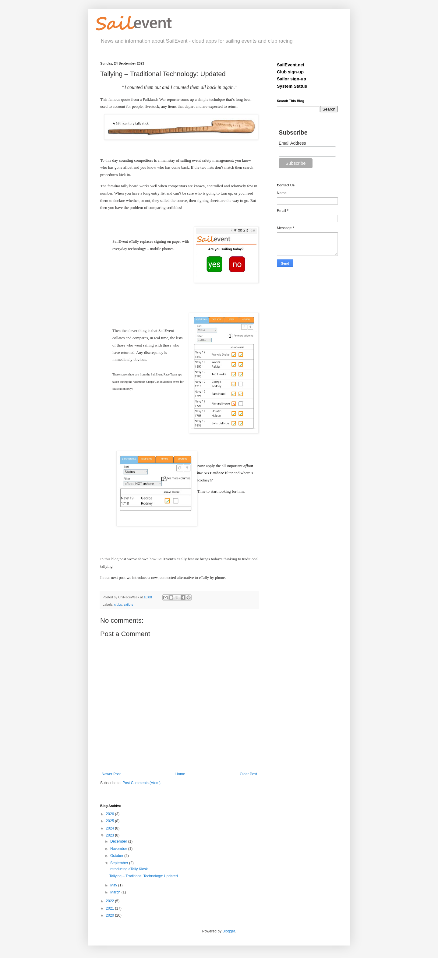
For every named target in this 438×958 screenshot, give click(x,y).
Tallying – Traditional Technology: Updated (143, 876)
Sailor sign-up (291, 78)
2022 (110, 901)
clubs (118, 604)
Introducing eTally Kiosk (128, 869)
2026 (110, 814)
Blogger (228, 931)
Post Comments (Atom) (141, 783)
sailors (128, 604)
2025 (110, 821)
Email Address (292, 143)
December (119, 841)
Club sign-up (290, 71)
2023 (110, 835)
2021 (110, 908)
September (119, 863)
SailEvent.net (290, 64)
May (114, 885)
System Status (292, 86)
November (119, 849)
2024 (110, 828)
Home (180, 774)
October (117, 856)
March (116, 892)
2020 (110, 915)
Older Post (248, 774)
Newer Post (111, 774)
